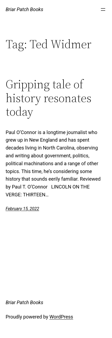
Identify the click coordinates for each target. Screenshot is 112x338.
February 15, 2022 (22, 208)
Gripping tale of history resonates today (48, 98)
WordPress (61, 317)
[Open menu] (103, 9)
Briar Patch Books (24, 9)
